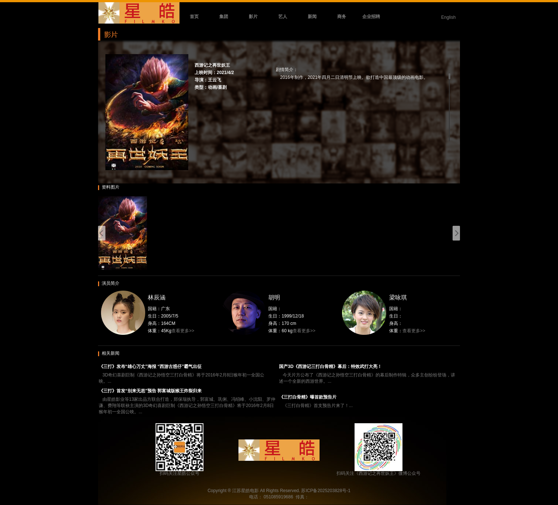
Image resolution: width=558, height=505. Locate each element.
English (448, 17)
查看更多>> (182, 330)
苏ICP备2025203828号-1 (325, 490)
